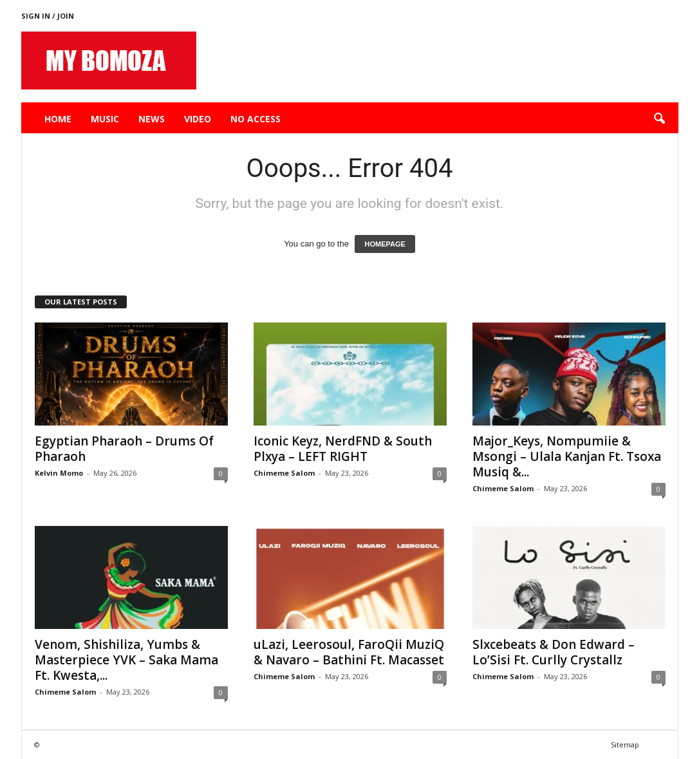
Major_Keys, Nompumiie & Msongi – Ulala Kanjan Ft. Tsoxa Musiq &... (566, 456)
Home (57, 119)
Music (105, 119)
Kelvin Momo (59, 473)
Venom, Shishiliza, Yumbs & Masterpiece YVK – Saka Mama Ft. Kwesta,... (126, 660)
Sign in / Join (47, 16)
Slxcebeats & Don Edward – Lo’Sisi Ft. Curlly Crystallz (553, 652)
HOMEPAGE (384, 244)
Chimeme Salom (284, 473)
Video (197, 119)
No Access (255, 119)
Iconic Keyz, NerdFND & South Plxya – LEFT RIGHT (343, 449)
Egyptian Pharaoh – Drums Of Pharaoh (124, 449)
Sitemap (625, 744)
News (151, 119)
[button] (659, 119)
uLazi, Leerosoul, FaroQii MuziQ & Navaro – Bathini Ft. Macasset (349, 652)
